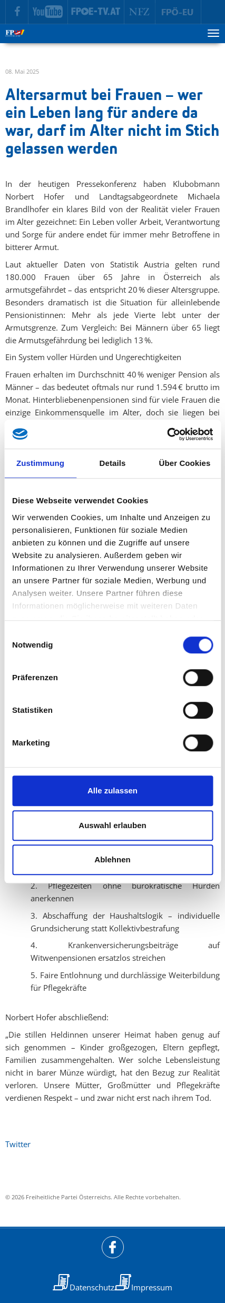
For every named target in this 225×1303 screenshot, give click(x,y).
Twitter (18, 1144)
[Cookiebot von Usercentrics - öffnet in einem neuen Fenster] (167, 434)
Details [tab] (113, 463)
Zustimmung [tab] (40, 463)
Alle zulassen (112, 790)
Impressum (151, 1287)
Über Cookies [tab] (185, 463)
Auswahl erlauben (112, 825)
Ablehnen (112, 859)
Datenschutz (92, 1287)
